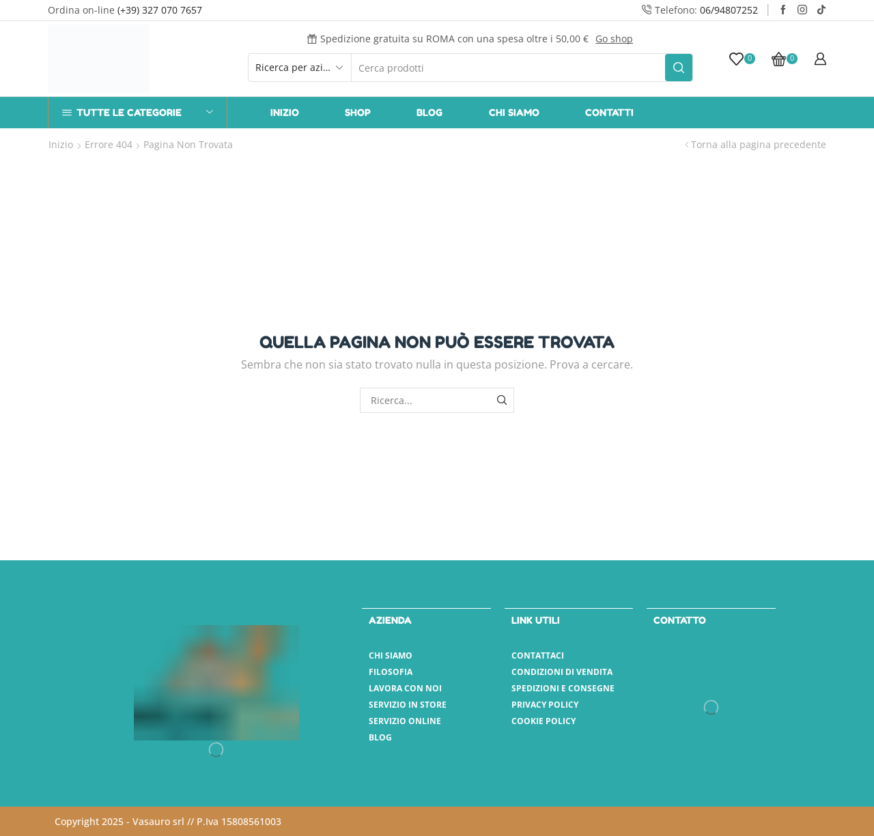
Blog (429, 112)
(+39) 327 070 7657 (159, 9)
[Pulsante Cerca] (678, 67)
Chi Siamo (514, 112)
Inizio (284, 112)
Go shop (614, 38)
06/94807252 (729, 9)
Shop (358, 112)
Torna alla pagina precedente (758, 144)
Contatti (609, 112)
